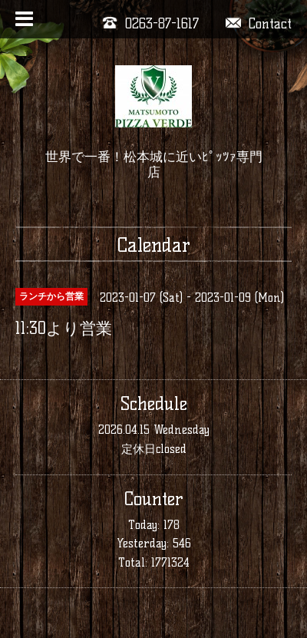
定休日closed (154, 448)
